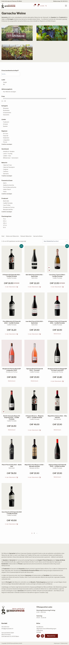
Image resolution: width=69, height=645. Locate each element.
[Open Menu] (65, 5)
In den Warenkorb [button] (10, 287)
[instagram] (42, 636)
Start (3, 236)
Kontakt (38, 632)
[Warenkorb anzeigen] (38, 6)
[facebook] (38, 636)
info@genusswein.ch (7, 628)
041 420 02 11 (63, 1)
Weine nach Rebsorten (12, 236)
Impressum (57, 643)
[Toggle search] (46, 6)
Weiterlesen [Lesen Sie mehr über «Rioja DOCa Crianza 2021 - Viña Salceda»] (57, 430)
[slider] (2, 98)
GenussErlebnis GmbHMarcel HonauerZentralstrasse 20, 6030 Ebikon (10, 634)
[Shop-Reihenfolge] (54, 241)
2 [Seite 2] (34, 533)
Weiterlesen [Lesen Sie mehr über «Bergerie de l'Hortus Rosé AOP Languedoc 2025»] (11, 381)
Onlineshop (39, 630)
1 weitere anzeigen (7, 193)
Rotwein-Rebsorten (26, 236)
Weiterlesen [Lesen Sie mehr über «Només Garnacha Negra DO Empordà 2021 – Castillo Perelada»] (11, 430)
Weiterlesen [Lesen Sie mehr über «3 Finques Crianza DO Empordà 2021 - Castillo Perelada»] (57, 334)
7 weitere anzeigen (7, 175)
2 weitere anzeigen (7, 144)
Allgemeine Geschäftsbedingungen (46, 628)
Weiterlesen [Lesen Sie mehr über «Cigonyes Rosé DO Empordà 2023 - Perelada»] (34, 381)
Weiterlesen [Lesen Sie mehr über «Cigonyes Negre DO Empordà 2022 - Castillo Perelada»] (57, 477)
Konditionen (39, 627)
